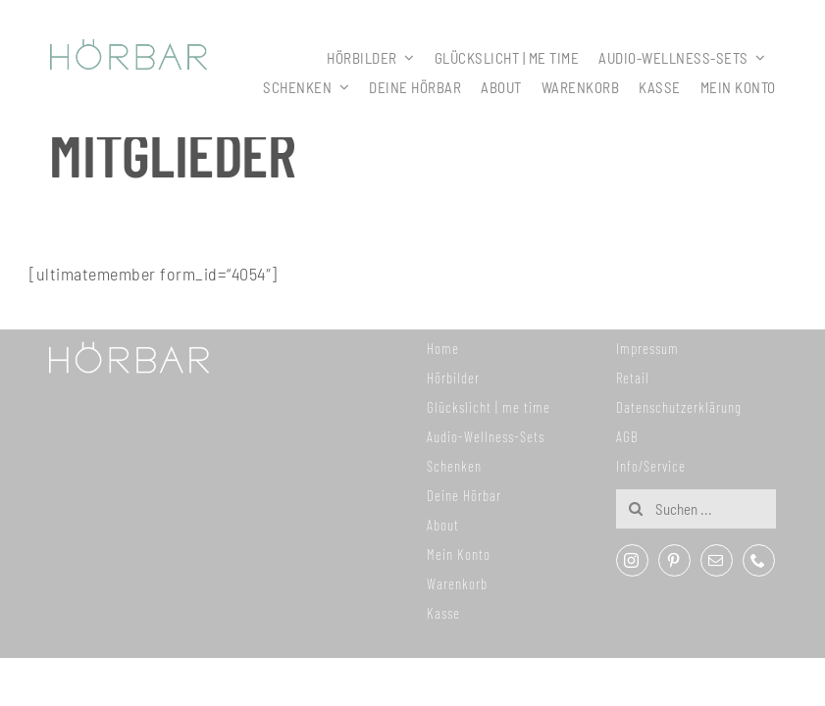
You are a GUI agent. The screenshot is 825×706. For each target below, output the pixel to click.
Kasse (443, 613)
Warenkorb (457, 583)
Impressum (647, 348)
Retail (632, 377)
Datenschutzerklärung (679, 407)
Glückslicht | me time (488, 407)
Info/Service (651, 466)
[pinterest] (674, 560)
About (443, 524)
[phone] (759, 560)
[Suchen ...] (696, 509)
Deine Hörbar (464, 495)
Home (443, 348)
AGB (627, 436)
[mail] (716, 560)
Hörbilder (453, 377)
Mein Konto (458, 554)
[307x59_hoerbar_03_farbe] (129, 48)
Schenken (454, 466)
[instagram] (632, 560)
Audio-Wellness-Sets (485, 436)
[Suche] (635, 509)
